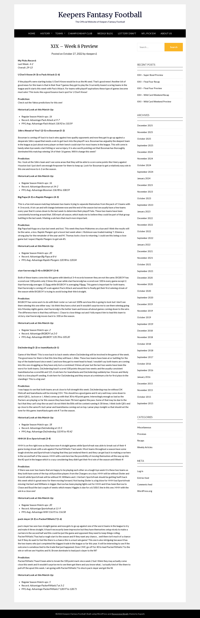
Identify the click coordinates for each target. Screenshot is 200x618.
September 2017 (145, 357)
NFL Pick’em (148, 33)
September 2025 (145, 145)
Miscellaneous (144, 427)
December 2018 (145, 330)
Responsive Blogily (120, 614)
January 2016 (143, 377)
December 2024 (145, 152)
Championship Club (80, 33)
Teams (59, 33)
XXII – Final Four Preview (149, 88)
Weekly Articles (144, 447)
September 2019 (145, 324)
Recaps (140, 440)
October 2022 (144, 231)
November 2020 (145, 284)
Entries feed (143, 478)
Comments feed (144, 484)
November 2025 (145, 132)
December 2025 (145, 125)
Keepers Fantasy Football (100, 14)
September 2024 (145, 171)
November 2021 (145, 258)
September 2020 (145, 297)
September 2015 (145, 403)
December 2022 (145, 218)
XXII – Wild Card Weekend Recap (153, 95)
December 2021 (145, 251)
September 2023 (145, 205)
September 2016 (145, 370)
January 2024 (143, 178)
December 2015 (145, 383)
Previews (141, 434)
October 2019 (144, 317)
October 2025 (144, 138)
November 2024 (145, 158)
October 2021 (144, 264)
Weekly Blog (105, 33)
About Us (166, 33)
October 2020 (144, 291)
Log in (140, 471)
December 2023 (145, 185)
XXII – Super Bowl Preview (150, 75)
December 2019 (145, 304)
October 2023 (144, 198)
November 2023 (145, 191)
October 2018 (144, 344)
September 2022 (145, 238)
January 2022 (143, 244)
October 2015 (144, 396)
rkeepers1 (91, 53)
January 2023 (143, 211)
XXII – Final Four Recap (148, 81)
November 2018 (145, 337)
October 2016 (144, 363)
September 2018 (145, 350)
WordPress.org (144, 491)
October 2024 (144, 165)
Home (31, 33)
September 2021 (145, 271)
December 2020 (145, 277)
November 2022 (145, 224)
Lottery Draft (127, 33)
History (45, 33)
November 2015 (145, 390)
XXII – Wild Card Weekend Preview (154, 101)
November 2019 (145, 310)
